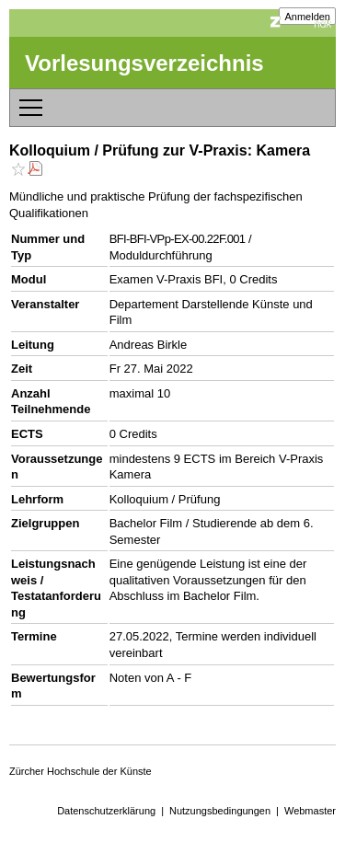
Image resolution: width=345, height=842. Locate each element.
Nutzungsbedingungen (219, 810)
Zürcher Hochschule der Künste (80, 771)
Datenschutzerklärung (106, 810)
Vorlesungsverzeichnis (144, 63)
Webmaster (310, 810)
